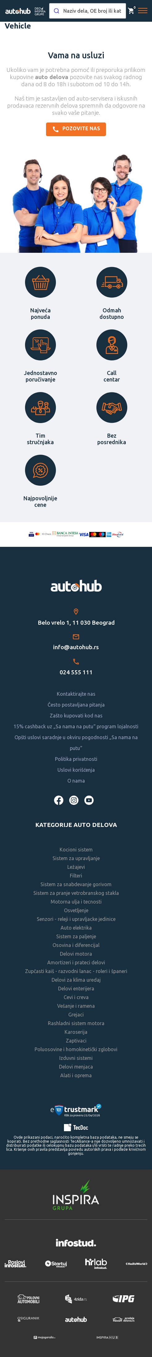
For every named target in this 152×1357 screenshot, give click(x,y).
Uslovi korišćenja (76, 770)
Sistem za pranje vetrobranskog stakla (76, 893)
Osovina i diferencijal (76, 945)
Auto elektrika (76, 928)
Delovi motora (76, 954)
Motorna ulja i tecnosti (76, 901)
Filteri (76, 875)
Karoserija (76, 1032)
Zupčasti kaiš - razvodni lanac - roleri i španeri (76, 971)
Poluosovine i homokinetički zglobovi (76, 1049)
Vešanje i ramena (76, 1006)
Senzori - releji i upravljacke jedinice (76, 919)
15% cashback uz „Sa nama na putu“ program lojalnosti (76, 726)
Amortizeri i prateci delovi (76, 962)
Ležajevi (76, 867)
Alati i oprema (76, 1075)
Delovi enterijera (76, 988)
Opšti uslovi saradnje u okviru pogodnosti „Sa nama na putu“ (76, 742)
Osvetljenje (76, 910)
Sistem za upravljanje (76, 858)
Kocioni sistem (76, 849)
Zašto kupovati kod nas (76, 715)
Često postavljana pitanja (76, 705)
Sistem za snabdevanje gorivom (76, 884)
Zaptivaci (76, 1040)
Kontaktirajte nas (76, 694)
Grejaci (76, 1014)
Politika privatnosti (76, 759)
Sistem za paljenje (76, 936)
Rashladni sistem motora (76, 1023)
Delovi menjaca (76, 1066)
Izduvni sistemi (76, 1058)
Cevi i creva (76, 997)
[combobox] (87, 11)
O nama (76, 780)
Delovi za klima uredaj (76, 980)
